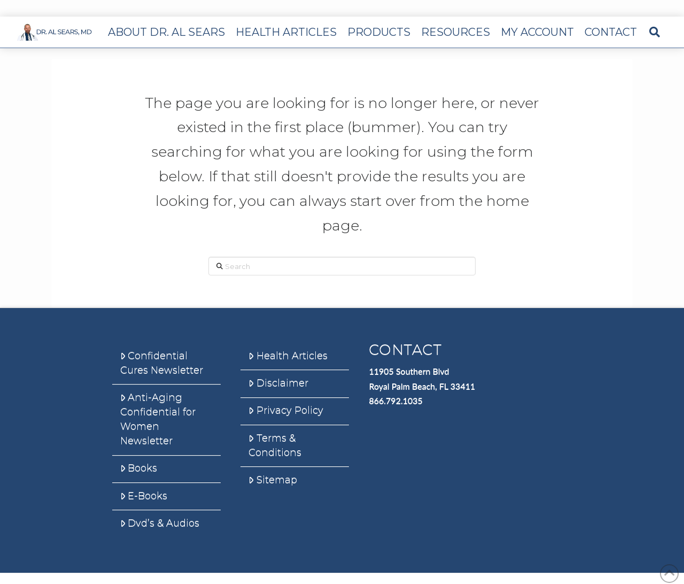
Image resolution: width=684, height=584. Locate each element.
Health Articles (287, 356)
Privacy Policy (285, 410)
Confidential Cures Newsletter (161, 363)
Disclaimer (278, 383)
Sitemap (272, 480)
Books (138, 468)
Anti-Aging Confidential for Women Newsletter (158, 419)
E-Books (143, 496)
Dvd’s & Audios (159, 523)
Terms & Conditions (274, 445)
